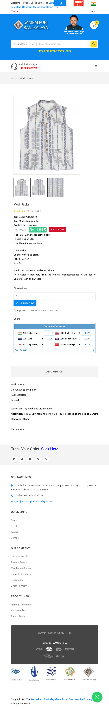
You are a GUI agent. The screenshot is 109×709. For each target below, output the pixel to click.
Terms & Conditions (21, 604)
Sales (14, 520)
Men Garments (38, 310)
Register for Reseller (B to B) (78, 4)
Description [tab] (54, 371)
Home (14, 78)
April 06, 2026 (21, 350)
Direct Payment (19, 585)
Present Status (19, 562)
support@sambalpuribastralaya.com (32, 501)
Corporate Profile (20, 556)
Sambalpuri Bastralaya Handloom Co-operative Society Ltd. (63, 699)
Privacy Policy (18, 610)
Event (14, 526)
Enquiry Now (25, 303)
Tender (15, 11)
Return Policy (18, 616)
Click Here (49, 449)
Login (60, 3)
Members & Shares (21, 568)
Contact (15, 537)
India (93, 5)
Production (17, 579)
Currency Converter (55, 326)
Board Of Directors (21, 574)
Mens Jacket (54, 310)
